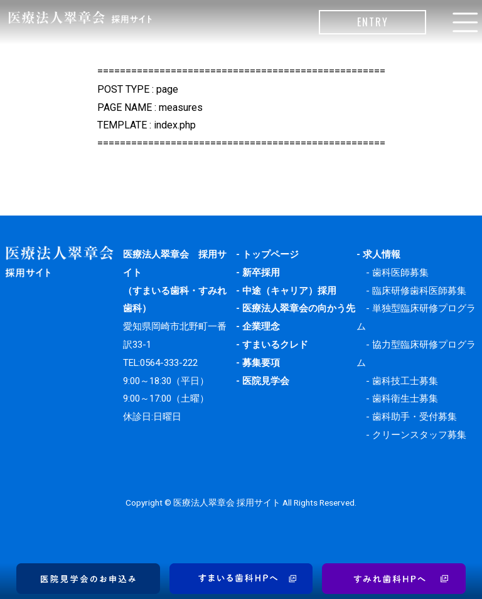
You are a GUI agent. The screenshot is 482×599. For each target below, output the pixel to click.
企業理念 (261, 326)
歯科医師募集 (400, 272)
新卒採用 (261, 272)
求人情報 (381, 254)
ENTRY (372, 21)
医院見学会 (265, 381)
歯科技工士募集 (405, 381)
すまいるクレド (275, 344)
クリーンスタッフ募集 (419, 434)
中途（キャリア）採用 (289, 290)
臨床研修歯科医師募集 (419, 290)
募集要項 (261, 362)
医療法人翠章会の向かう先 (298, 308)
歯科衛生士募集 (405, 398)
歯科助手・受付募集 (414, 416)
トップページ (270, 254)
